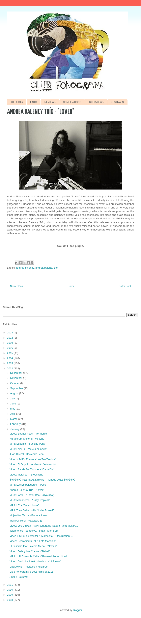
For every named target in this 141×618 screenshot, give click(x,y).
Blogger (77, 610)
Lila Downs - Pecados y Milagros (28, 566)
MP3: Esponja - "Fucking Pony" (27, 443)
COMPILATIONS (72, 102)
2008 (10, 599)
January (15, 429)
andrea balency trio (46, 267)
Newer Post (17, 286)
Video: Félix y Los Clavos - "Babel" (29, 551)
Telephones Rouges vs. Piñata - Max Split (33, 530)
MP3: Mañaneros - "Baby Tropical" (29, 500)
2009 (10, 594)
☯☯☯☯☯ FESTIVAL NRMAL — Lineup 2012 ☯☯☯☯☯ (42, 479)
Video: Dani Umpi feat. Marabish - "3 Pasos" (35, 561)
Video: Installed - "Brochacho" (26, 474)
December (16, 372)
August (14, 393)
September (17, 388)
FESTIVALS (117, 102)
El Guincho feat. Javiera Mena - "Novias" (33, 546)
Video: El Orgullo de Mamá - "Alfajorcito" (32, 464)
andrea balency (25, 267)
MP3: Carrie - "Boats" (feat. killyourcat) (31, 494)
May (13, 408)
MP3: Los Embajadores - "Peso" (28, 484)
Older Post (125, 286)
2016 (10, 347)
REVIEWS (49, 102)
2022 (10, 337)
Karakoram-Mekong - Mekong (26, 438)
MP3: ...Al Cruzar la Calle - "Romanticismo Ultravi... (39, 556)
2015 (10, 353)
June (13, 403)
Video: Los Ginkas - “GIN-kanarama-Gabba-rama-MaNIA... (43, 525)
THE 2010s (17, 102)
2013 (10, 363)
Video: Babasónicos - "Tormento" (28, 433)
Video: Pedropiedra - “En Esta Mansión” (32, 541)
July (13, 398)
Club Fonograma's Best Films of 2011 (31, 571)
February (16, 423)
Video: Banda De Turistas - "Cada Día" (31, 469)
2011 (10, 584)
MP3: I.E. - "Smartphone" (24, 505)
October (15, 383)
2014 (10, 358)
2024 (10, 332)
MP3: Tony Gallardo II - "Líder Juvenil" (31, 510)
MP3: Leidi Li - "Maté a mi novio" (28, 448)
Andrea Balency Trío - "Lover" (26, 489)
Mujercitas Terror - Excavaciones (28, 515)
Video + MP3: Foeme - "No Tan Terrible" (32, 459)
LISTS (33, 102)
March (14, 418)
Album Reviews (18, 576)
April (13, 413)
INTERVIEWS (96, 102)
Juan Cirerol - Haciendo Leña (26, 454)
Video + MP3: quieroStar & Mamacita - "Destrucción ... (41, 535)
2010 (10, 589)
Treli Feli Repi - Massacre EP (26, 520)
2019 (10, 342)
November (16, 377)
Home (71, 286)
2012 (10, 368)
